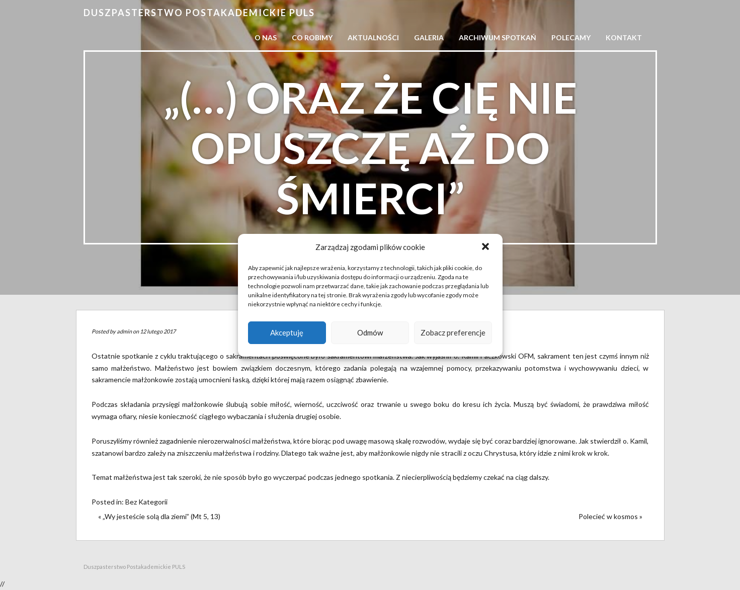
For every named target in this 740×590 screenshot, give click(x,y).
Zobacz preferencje (453, 332)
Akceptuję (286, 332)
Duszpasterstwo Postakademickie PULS (199, 12)
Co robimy (312, 37)
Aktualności (373, 37)
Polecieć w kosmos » (610, 516)
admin (124, 331)
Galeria (429, 37)
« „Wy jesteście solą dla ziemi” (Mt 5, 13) (159, 516)
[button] (486, 247)
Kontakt (624, 37)
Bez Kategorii (146, 501)
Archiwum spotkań (497, 37)
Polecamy (571, 37)
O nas (266, 37)
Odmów (370, 332)
